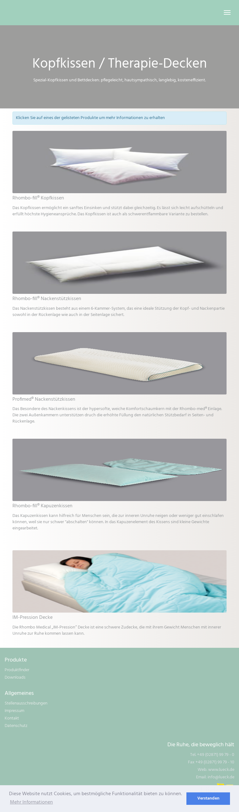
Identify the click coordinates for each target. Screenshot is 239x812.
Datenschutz (16, 725)
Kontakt (12, 718)
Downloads (15, 677)
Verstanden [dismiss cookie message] (208, 798)
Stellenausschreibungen (26, 703)
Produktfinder (17, 670)
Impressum (14, 710)
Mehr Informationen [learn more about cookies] (31, 802)
